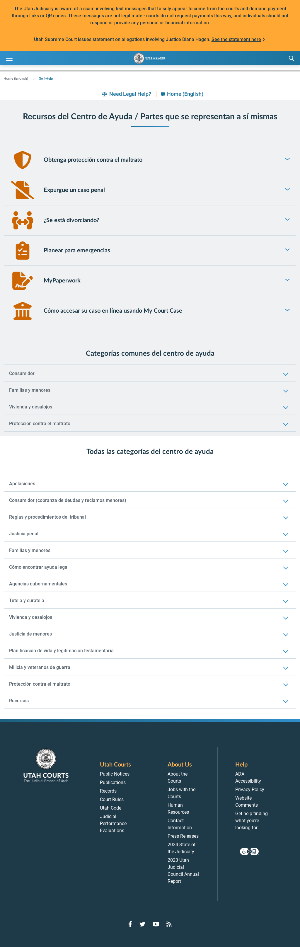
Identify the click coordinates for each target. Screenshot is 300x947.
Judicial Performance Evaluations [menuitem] (113, 823)
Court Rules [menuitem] (112, 799)
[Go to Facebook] (130, 924)
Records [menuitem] (108, 791)
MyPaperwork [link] (62, 281)
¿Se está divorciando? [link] (71, 220)
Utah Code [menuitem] (110, 808)
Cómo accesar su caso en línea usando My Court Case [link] (113, 311)
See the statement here (236, 39)
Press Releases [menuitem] (183, 836)
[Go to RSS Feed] (169, 924)
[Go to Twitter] (142, 924)
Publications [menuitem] (113, 782)
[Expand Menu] (9, 58)
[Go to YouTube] (156, 924)
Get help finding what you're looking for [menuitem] (251, 820)
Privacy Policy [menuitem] (249, 789)
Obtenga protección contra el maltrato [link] (93, 160)
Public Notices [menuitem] (114, 774)
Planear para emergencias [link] (77, 250)
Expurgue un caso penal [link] (74, 190)
